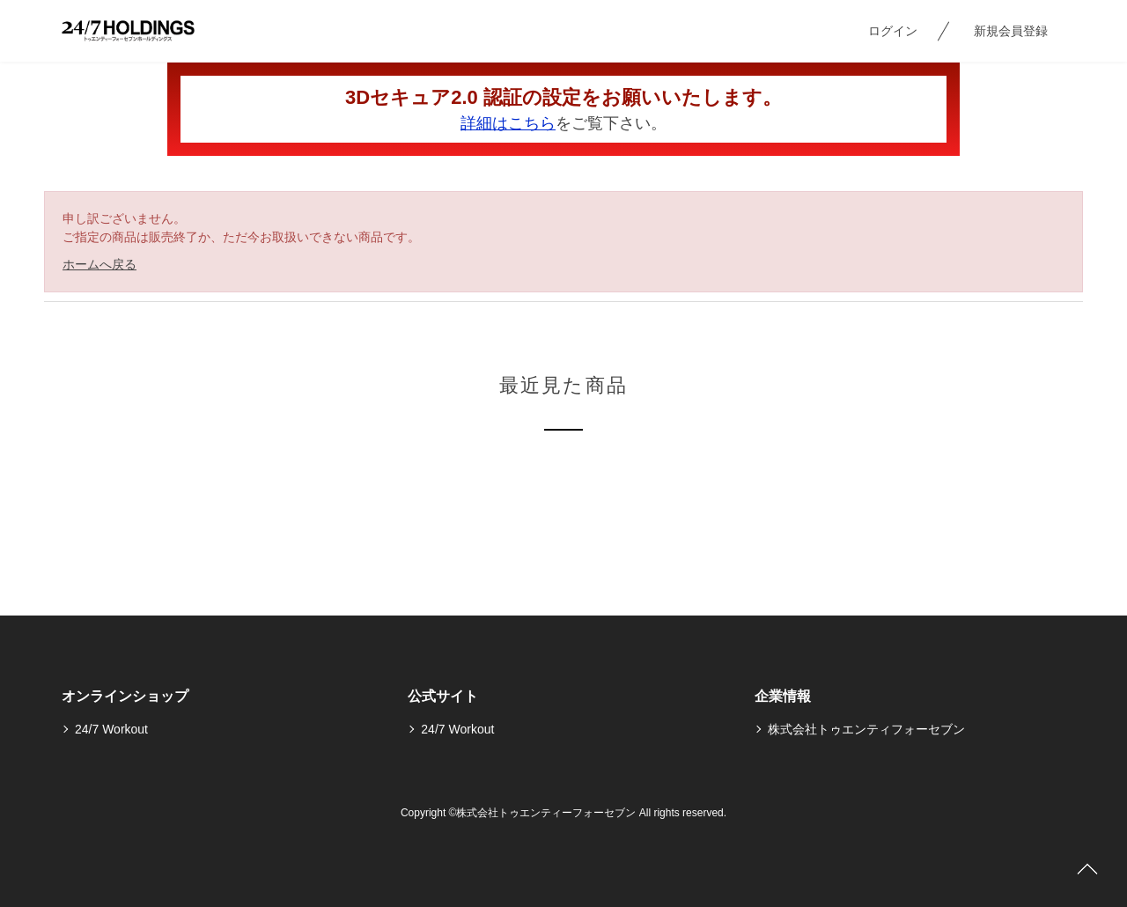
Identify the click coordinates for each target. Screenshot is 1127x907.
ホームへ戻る (99, 264)
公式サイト (443, 696)
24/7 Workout (111, 729)
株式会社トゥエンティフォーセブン (866, 729)
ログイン (892, 31)
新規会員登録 (1011, 31)
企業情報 (783, 696)
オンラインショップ (125, 696)
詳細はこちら (508, 123)
